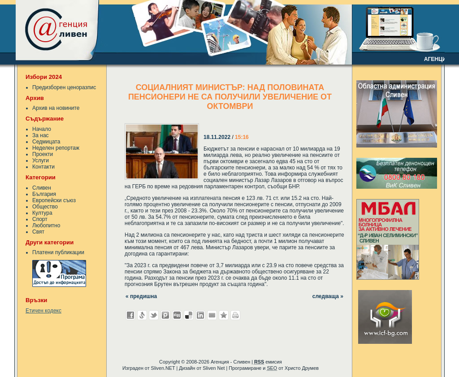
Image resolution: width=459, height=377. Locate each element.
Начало (41, 129)
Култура (42, 213)
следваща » (327, 296)
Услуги (40, 160)
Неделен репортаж (55, 148)
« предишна (141, 296)
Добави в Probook (165, 315)
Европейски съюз (54, 200)
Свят (38, 232)
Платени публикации (58, 252)
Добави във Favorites (224, 315)
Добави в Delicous (189, 315)
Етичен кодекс (43, 311)
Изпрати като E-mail (212, 315)
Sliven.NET (163, 368)
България (44, 194)
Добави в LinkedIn (200, 315)
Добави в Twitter (154, 315)
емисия (268, 361)
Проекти (42, 154)
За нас (40, 135)
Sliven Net (214, 368)
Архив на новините (55, 108)
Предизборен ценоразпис (64, 87)
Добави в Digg (177, 315)
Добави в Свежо (142, 315)
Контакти (43, 167)
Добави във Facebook (130, 315)
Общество (45, 207)
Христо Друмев (302, 368)
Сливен (41, 188)
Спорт (40, 219)
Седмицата (46, 142)
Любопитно (46, 225)
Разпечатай (235, 315)
